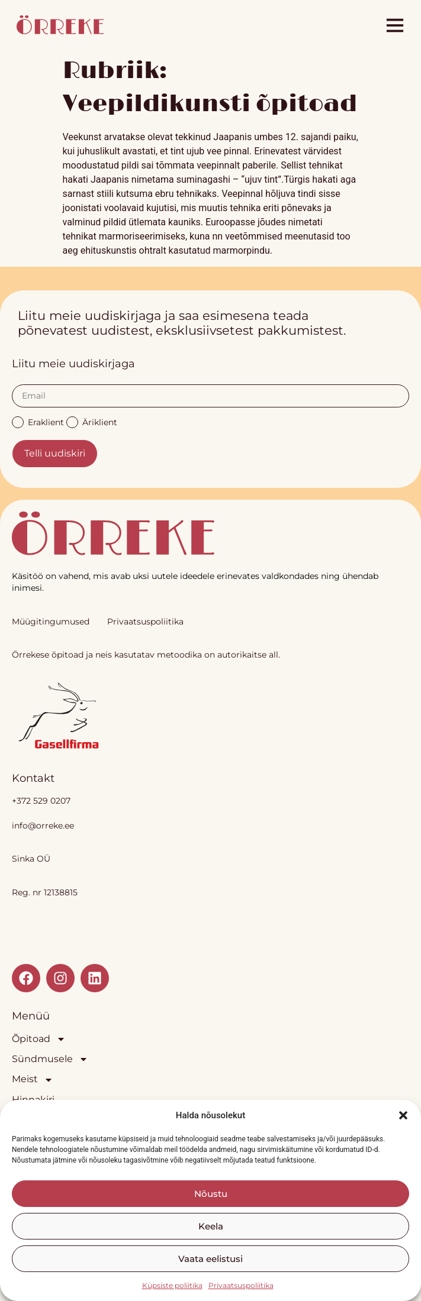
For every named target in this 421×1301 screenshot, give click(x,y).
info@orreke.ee (43, 825)
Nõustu (210, 1193)
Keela (210, 1226)
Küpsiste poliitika (172, 1285)
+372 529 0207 (41, 800)
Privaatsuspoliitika (241, 1285)
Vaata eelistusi (210, 1258)
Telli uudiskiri (54, 453)
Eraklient (38, 421)
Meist (32, 1079)
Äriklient (91, 421)
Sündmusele (50, 1059)
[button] (403, 1115)
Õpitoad (39, 1039)
